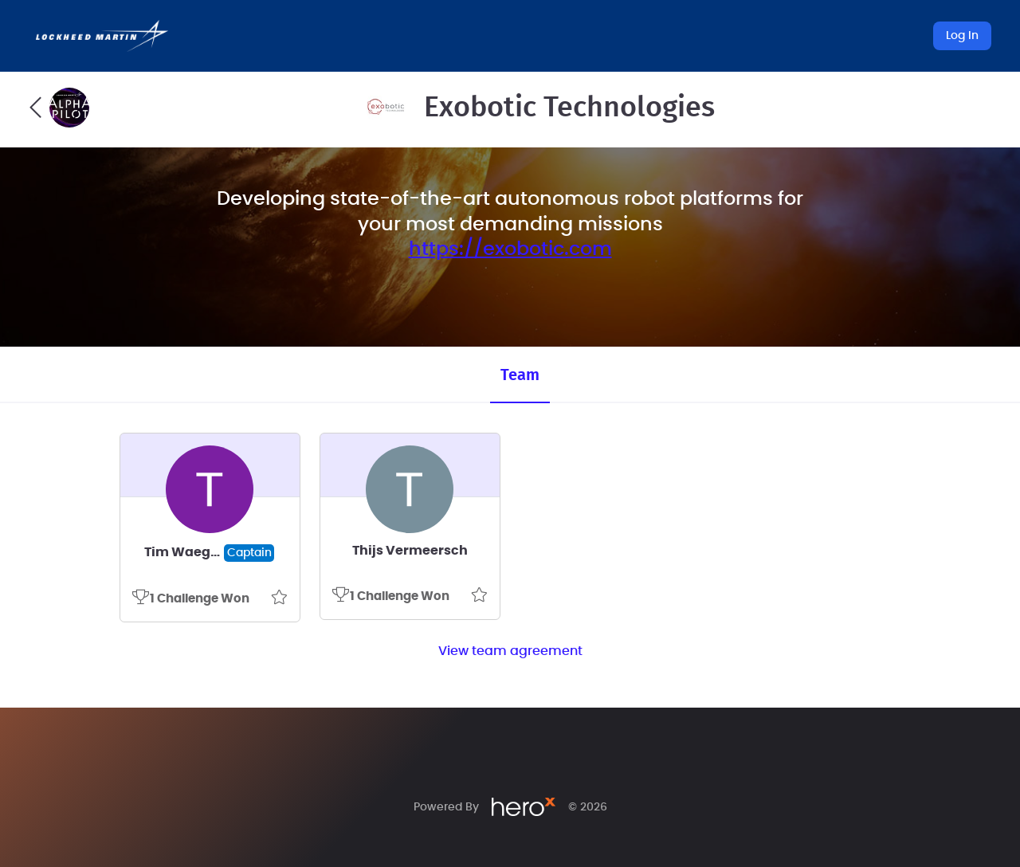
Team (519, 375)
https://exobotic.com (510, 249)
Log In (962, 35)
